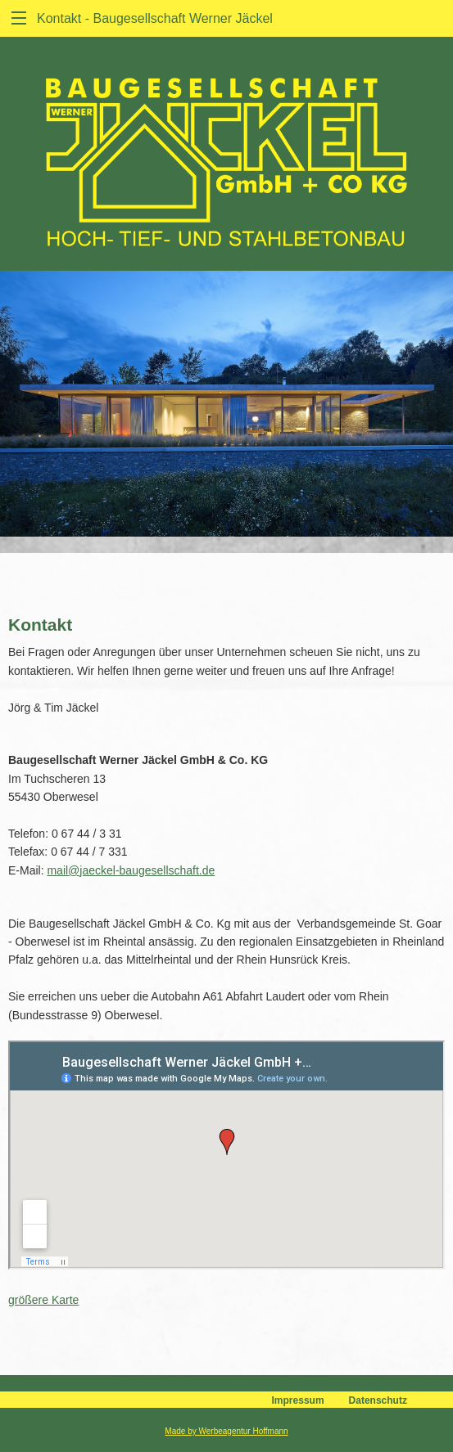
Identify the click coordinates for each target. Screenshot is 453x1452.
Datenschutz (378, 1400)
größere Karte (43, 1299)
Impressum (298, 1400)
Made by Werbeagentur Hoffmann (226, 1431)
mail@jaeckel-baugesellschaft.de (131, 870)
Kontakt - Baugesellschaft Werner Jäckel (155, 18)
